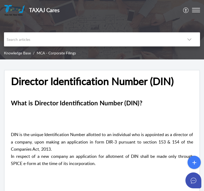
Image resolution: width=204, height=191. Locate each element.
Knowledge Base (17, 52)
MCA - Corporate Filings (56, 52)
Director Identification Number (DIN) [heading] (92, 81)
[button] (186, 10)
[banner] (102, 29)
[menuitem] (186, 10)
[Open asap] (193, 180)
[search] (91, 39)
